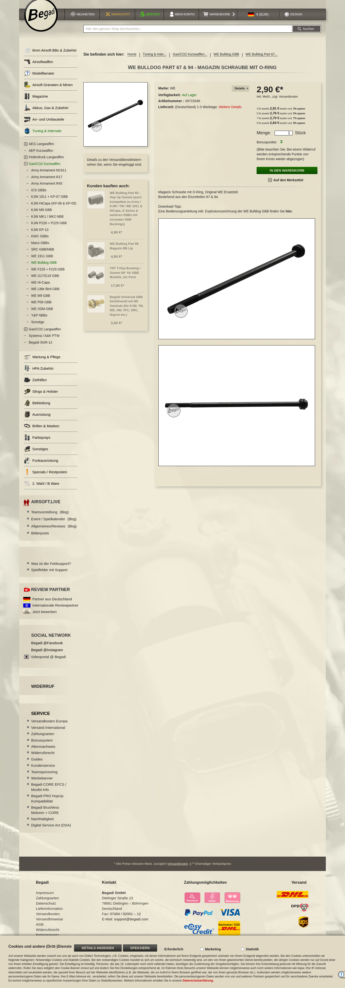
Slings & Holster (41, 396)
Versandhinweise (49, 924)
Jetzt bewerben (44, 617)
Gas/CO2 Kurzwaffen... (190, 59)
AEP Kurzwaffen (41, 156)
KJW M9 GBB (41, 215)
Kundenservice (43, 771)
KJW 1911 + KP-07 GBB (49, 202)
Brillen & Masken (41, 431)
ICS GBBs (38, 195)
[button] (258, 20)
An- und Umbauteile (44, 124)
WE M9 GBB (40, 301)
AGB (40, 930)
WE (173, 93)
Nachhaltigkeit (42, 824)
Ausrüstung (37, 419)
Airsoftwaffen (38, 67)
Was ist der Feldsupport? (51, 569)
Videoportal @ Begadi (48, 662)
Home (131, 59)
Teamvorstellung (50, 517)
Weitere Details (230, 112)
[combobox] (188, 34)
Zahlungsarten (42, 739)
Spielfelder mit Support (49, 575)
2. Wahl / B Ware (41, 488)
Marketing (213, 949)
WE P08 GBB (41, 307)
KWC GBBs (40, 241)
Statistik (252, 949)
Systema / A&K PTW (44, 341)
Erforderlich (173, 949)
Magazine (36, 101)
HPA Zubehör (39, 373)
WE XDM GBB (42, 314)
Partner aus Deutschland (52, 604)
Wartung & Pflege (42, 362)
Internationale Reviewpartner (55, 610)
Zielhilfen (35, 385)
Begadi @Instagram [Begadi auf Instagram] (47, 655)
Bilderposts (40, 538)
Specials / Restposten (45, 477)
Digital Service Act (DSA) (51, 830)
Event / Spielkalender (53, 524)
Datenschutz (46, 908)
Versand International (48, 733)
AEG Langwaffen (41, 149)
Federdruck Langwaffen (46, 162)
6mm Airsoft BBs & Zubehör (50, 55)
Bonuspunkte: (267, 147)
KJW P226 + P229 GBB (49, 228)
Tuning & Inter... (154, 59)
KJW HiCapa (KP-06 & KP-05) (53, 208)
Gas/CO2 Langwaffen (45, 334)
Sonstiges (36, 454)
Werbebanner (42, 783)
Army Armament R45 (46, 189)
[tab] (240, 94)
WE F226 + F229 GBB (48, 274)
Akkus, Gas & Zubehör (46, 113)
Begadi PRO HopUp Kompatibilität (47, 803)
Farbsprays (37, 442)
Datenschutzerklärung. (198, 980)
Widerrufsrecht (43, 758)
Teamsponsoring (44, 777)
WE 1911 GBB (42, 261)
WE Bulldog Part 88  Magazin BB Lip (126, 251)
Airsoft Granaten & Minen (48, 90)
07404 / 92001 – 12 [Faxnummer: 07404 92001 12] (125, 919)
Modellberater (39, 78)
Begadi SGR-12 (40, 347)
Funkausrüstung (41, 465)
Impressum (45, 898)
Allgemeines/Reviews (54, 531)
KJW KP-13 (39, 235)
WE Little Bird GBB (45, 294)
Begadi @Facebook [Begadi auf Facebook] (47, 648)
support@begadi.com (131, 924)
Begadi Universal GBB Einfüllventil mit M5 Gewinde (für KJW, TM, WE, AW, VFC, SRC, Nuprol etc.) (127, 311)
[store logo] (41, 21)
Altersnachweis (43, 751)
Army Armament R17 (46, 182)
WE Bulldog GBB (226, 59)
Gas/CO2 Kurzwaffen (44, 169)
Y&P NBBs (39, 320)
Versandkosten (288, 101)
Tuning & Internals (42, 136)
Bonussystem (42, 745)
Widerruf (42, 691)
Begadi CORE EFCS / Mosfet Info (48, 792)
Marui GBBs (40, 248)
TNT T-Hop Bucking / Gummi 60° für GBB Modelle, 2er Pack (125, 277)
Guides (37, 764)
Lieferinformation (49, 914)
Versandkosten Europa (49, 726)
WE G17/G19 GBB (45, 281)
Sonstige (37, 327)
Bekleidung (37, 408)
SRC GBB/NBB (42, 255)
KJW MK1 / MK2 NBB (47, 221)
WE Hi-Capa (40, 287)
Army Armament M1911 (48, 175)
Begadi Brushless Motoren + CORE (45, 815)
